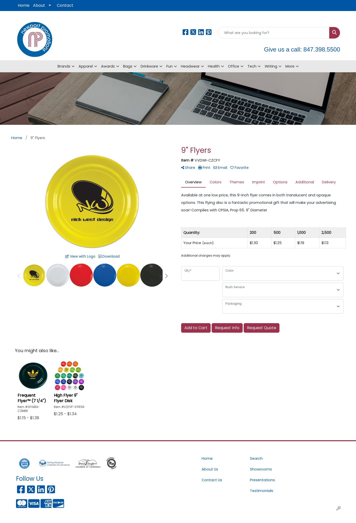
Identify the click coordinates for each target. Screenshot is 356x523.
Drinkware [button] (149, 66)
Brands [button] (64, 66)
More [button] (289, 66)
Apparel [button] (86, 66)
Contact (65, 5)
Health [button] (214, 66)
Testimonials (261, 490)
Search (256, 458)
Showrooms (261, 469)
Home (24, 5)
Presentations (262, 479)
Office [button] (233, 66)
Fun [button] (169, 66)
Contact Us (212, 479)
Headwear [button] (190, 66)
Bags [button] (127, 66)
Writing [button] (271, 66)
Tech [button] (251, 66)
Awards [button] (108, 66)
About (39, 5)
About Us (210, 469)
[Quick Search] (273, 33)
